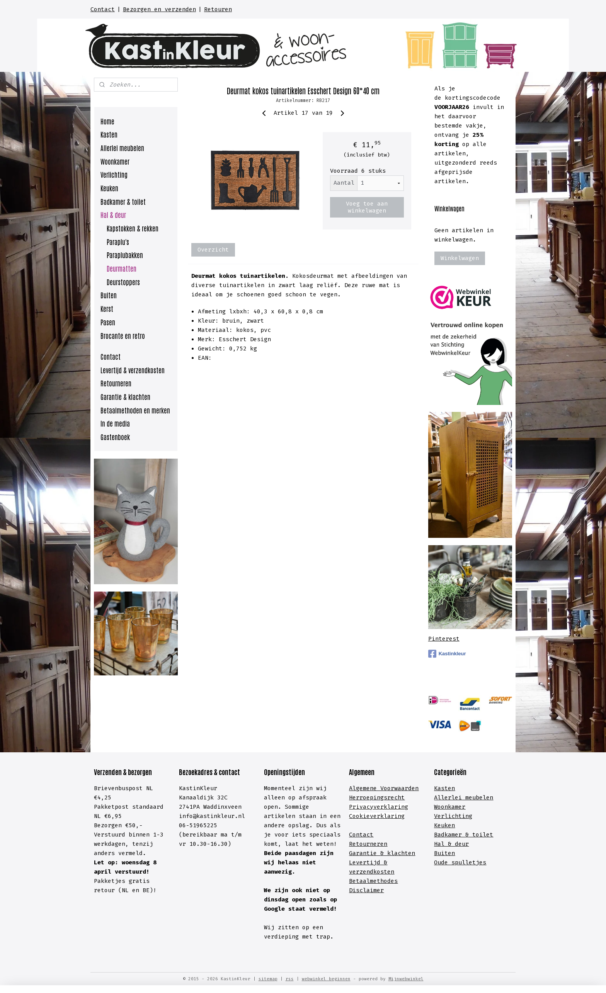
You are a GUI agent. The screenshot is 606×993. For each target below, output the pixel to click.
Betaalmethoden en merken (135, 410)
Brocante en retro (122, 335)
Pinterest (444, 638)
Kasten (108, 134)
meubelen (477, 797)
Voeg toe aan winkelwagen (367, 207)
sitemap (268, 978)
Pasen (107, 322)
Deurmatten (121, 268)
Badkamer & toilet (123, 201)
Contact (102, 9)
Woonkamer (114, 161)
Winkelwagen (460, 258)
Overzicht (213, 249)
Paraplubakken (125, 254)
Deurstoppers (123, 281)
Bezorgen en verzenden (159, 9)
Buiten (108, 295)
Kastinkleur (447, 653)
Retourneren (115, 383)
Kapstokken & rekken (132, 228)
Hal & (444, 843)
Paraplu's (118, 241)
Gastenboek (115, 436)
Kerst (106, 308)
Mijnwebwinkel (406, 978)
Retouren (218, 9)
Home (107, 121)
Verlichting (114, 174)
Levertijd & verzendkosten (132, 370)
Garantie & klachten (125, 396)
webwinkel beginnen (326, 978)
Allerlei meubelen (122, 147)
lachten (403, 853)
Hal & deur (113, 214)
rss (290, 978)
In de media (115, 423)
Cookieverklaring (377, 816)
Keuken (109, 188)
